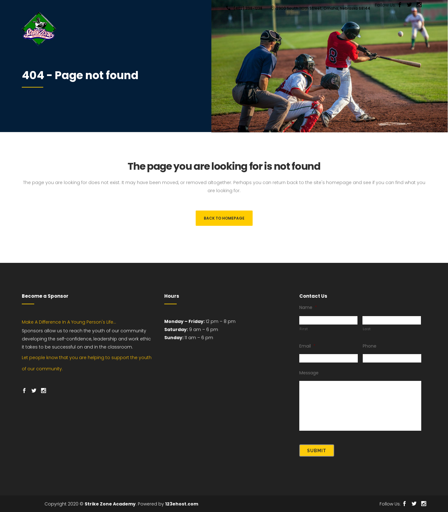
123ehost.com (181, 504)
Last (367, 328)
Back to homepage (224, 218)
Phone (369, 346)
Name (308, 307)
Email (307, 346)
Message (309, 373)
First (304, 328)
